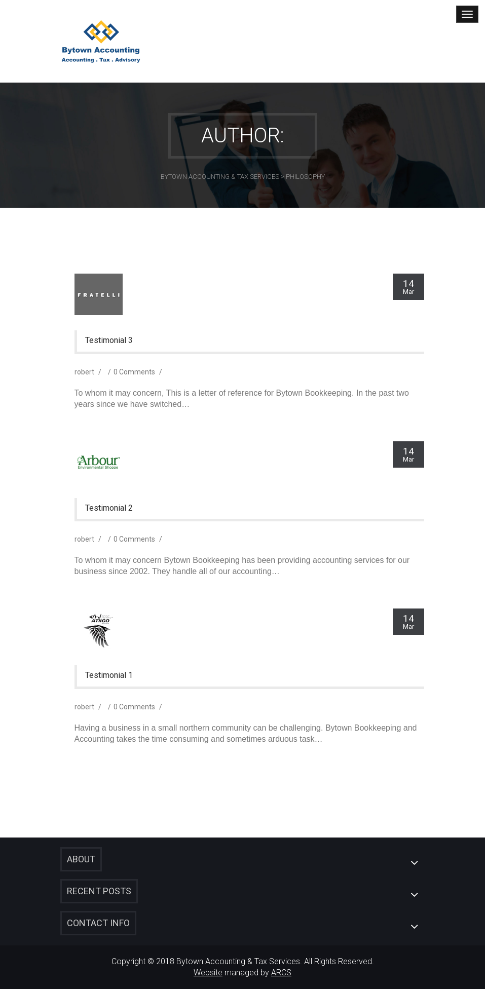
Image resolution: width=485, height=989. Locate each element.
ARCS (281, 972)
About (81, 859)
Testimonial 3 (109, 340)
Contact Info (98, 923)
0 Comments (134, 372)
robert (84, 372)
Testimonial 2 (109, 508)
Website (208, 972)
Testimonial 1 (109, 675)
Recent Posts (99, 891)
